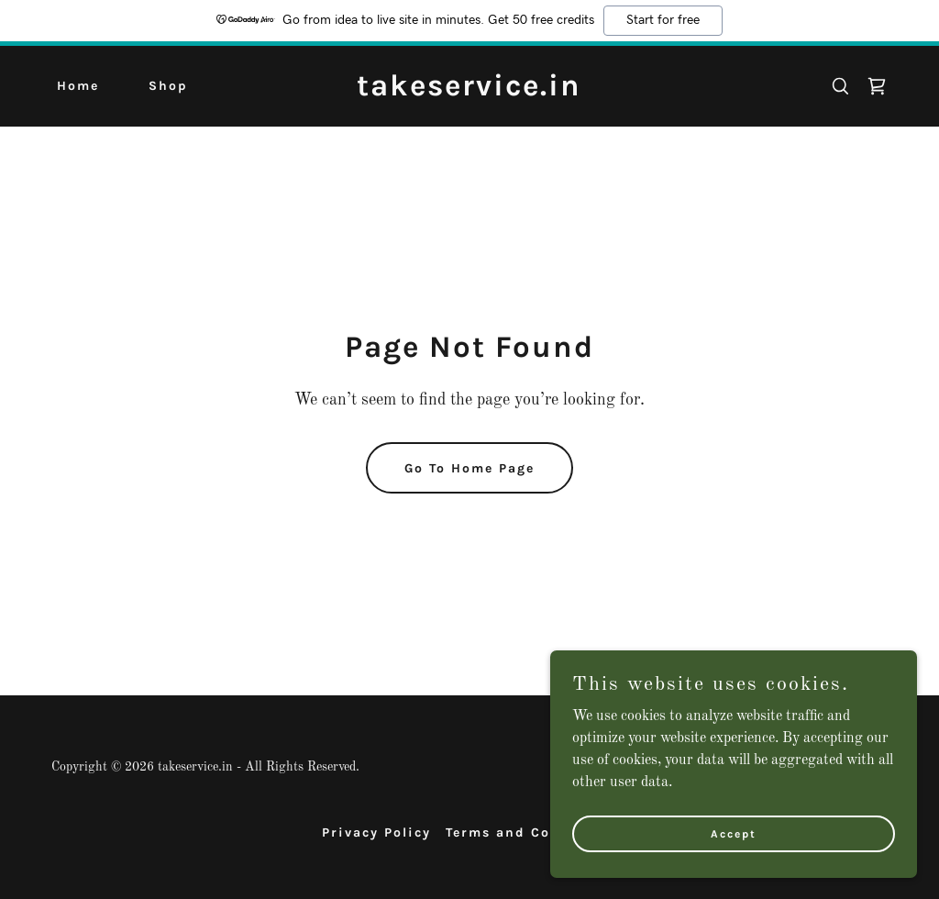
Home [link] (78, 86)
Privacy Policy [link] (376, 832)
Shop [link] (168, 86)
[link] (469, 91)
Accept (734, 870)
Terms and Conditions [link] (532, 832)
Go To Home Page (469, 468)
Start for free (663, 20)
